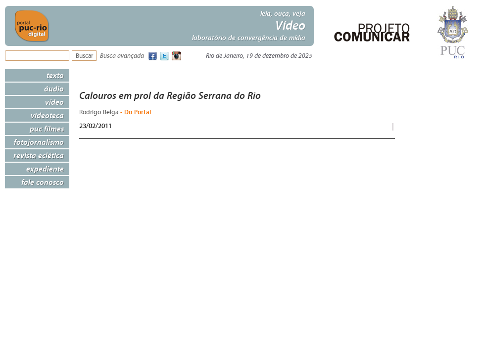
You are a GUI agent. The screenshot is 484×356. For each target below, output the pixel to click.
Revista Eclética (38, 155)
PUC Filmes (47, 128)
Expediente (45, 168)
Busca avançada (122, 56)
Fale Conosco (42, 182)
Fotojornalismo (39, 141)
